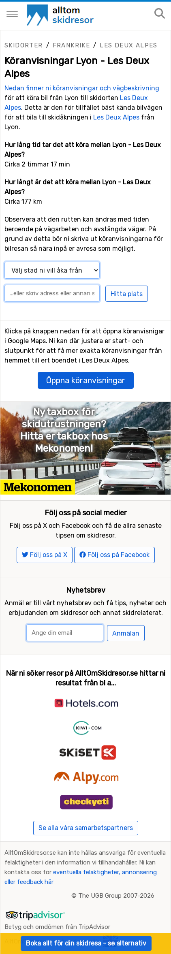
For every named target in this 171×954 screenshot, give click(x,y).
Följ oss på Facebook (114, 555)
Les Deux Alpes (129, 45)
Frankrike (71, 45)
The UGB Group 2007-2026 (116, 895)
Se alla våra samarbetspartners (85, 828)
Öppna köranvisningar (85, 380)
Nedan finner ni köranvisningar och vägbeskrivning (81, 88)
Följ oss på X (44, 555)
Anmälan (125, 633)
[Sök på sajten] (159, 14)
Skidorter (23, 45)
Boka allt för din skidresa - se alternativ (86, 943)
